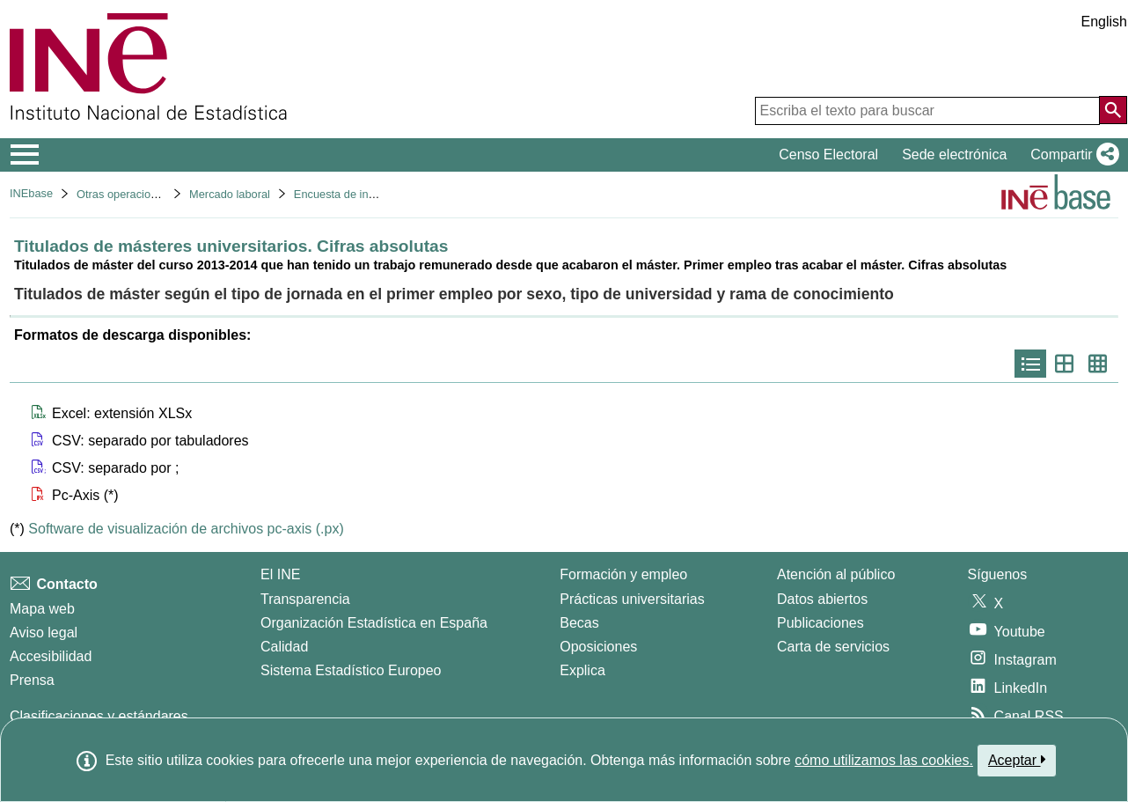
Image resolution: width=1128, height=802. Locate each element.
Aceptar (1016, 760)
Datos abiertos (822, 599)
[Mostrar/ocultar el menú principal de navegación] (25, 155)
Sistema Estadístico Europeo (350, 670)
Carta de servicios (833, 646)
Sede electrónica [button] (954, 154)
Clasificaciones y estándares (99, 716)
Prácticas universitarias (632, 599)
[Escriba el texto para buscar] (927, 111)
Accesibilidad (51, 656)
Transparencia (305, 599)
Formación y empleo (623, 574)
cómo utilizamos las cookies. (884, 760)
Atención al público (836, 574)
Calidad (284, 646)
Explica (582, 670)
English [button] (1104, 21)
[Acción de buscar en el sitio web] (1113, 110)
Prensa (32, 680)
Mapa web (42, 608)
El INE (280, 574)
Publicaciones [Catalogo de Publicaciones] (820, 622)
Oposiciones (598, 646)
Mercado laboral (229, 194)
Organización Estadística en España (373, 622)
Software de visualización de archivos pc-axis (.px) (185, 528)
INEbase (31, 193)
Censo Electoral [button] (828, 154)
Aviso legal (43, 632)
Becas (579, 622)
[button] (1071, 155)
